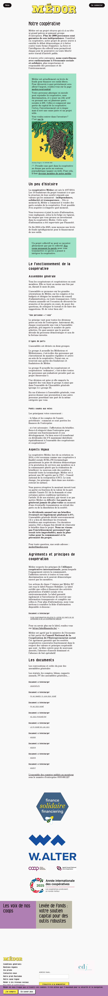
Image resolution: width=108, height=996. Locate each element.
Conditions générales (12, 964)
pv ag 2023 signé (37, 706)
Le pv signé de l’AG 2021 (40, 727)
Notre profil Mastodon (12, 976)
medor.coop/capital (41, 89)
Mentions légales (10, 967)
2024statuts (35, 686)
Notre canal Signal (11, 979)
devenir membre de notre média (54, 173)
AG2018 (33, 758)
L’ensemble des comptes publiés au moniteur (51, 774)
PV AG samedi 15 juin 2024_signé (43, 696)
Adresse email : (45, 972)
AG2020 (33, 737)
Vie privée (7, 970)
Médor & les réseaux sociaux (16, 982)
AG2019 (33, 747)
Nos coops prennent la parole (50, 247)
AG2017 (33, 768)
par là (40, 119)
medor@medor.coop (38, 546)
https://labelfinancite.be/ (44, 628)
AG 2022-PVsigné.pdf (38, 717)
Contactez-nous (10, 973)
